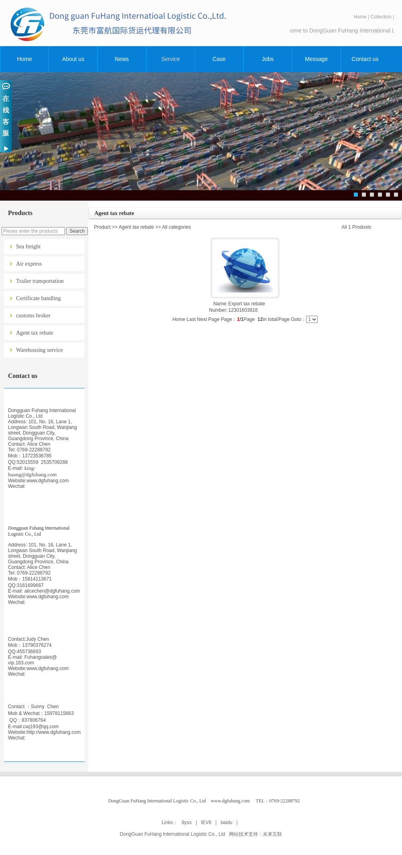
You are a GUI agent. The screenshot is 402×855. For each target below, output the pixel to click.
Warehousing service (39, 350)
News (122, 59)
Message (316, 59)
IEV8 (206, 822)
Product (102, 227)
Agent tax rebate (34, 333)
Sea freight (28, 247)
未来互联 (272, 834)
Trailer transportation (40, 281)
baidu (226, 822)
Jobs (268, 59)
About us (73, 59)
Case (219, 59)
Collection (381, 17)
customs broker (33, 316)
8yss (187, 822)
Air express (29, 264)
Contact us (364, 59)
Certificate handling (38, 298)
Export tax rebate (246, 304)
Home (359, 17)
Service (170, 59)
